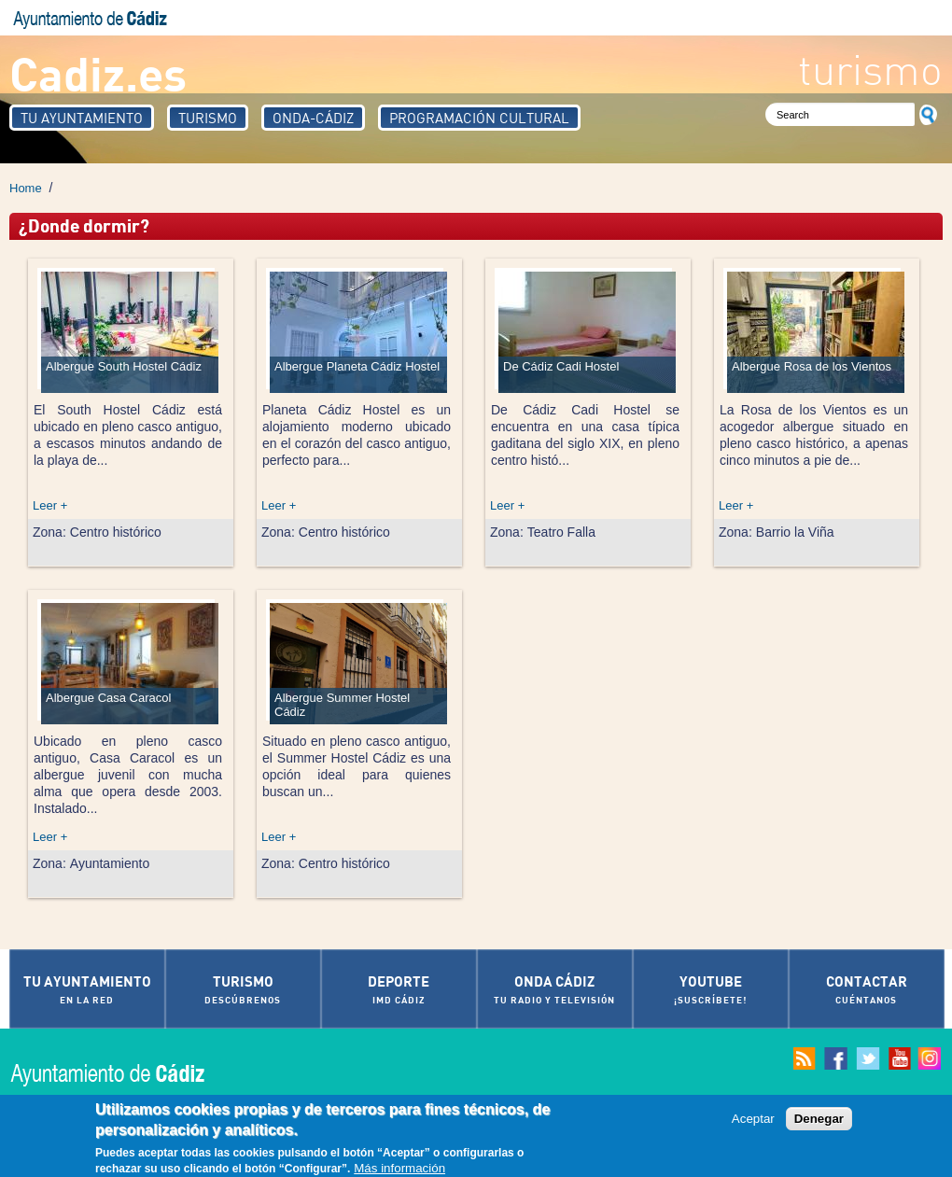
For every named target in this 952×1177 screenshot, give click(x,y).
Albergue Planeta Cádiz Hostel (357, 366)
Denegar (819, 1122)
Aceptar (753, 1122)
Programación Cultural (479, 117)
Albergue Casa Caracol (108, 698)
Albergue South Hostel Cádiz (124, 366)
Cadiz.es (98, 72)
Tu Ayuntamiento (82, 117)
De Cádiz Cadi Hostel (561, 366)
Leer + (50, 505)
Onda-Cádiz (313, 117)
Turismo (207, 117)
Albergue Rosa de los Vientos (811, 366)
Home (25, 188)
